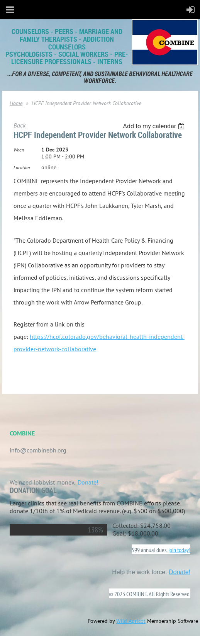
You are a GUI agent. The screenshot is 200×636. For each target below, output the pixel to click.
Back (19, 125)
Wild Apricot (131, 620)
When (19, 150)
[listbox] (154, 126)
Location (22, 167)
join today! (179, 550)
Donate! (89, 482)
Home (16, 103)
